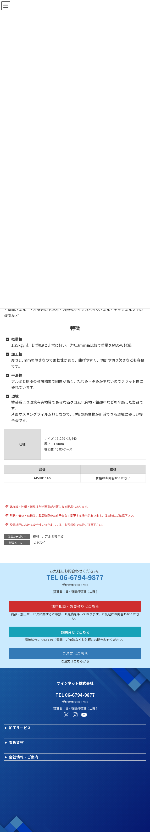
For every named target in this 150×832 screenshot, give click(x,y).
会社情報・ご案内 (23, 757)
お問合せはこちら (75, 632)
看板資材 (16, 742)
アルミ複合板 (54, 536)
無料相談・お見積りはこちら (75, 606)
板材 (36, 536)
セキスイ (39, 542)
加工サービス (20, 727)
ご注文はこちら (75, 653)
